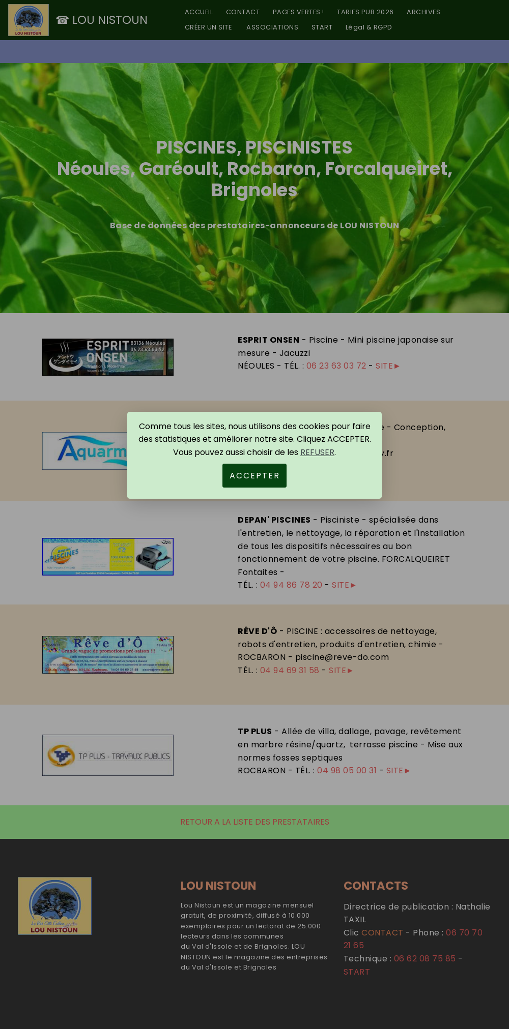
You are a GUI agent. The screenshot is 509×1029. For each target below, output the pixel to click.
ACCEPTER (255, 475)
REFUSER (317, 452)
